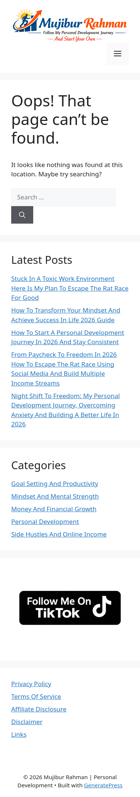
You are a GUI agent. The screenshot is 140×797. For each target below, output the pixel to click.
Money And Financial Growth (53, 509)
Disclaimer (27, 721)
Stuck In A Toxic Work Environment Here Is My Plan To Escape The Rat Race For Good (69, 288)
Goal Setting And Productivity (54, 483)
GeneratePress (103, 785)
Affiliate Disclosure (38, 709)
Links (19, 734)
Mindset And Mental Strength (55, 496)
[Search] (22, 215)
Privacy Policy (31, 683)
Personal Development (45, 521)
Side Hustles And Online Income (59, 534)
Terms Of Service (36, 696)
